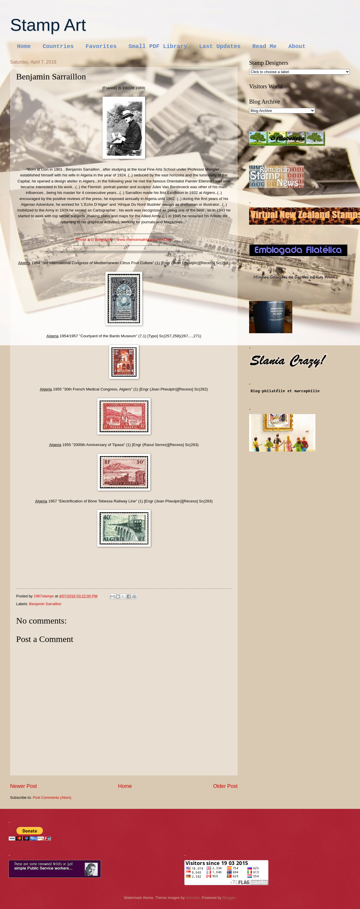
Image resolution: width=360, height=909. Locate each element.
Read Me (264, 46)
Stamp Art (48, 25)
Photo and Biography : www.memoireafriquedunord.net (124, 239)
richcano (193, 897)
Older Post (225, 786)
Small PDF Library (157, 46)
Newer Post (23, 786)
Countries (58, 46)
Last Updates (219, 46)
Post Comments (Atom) (52, 797)
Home (24, 46)
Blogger (228, 897)
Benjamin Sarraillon (45, 604)
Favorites (101, 46)
